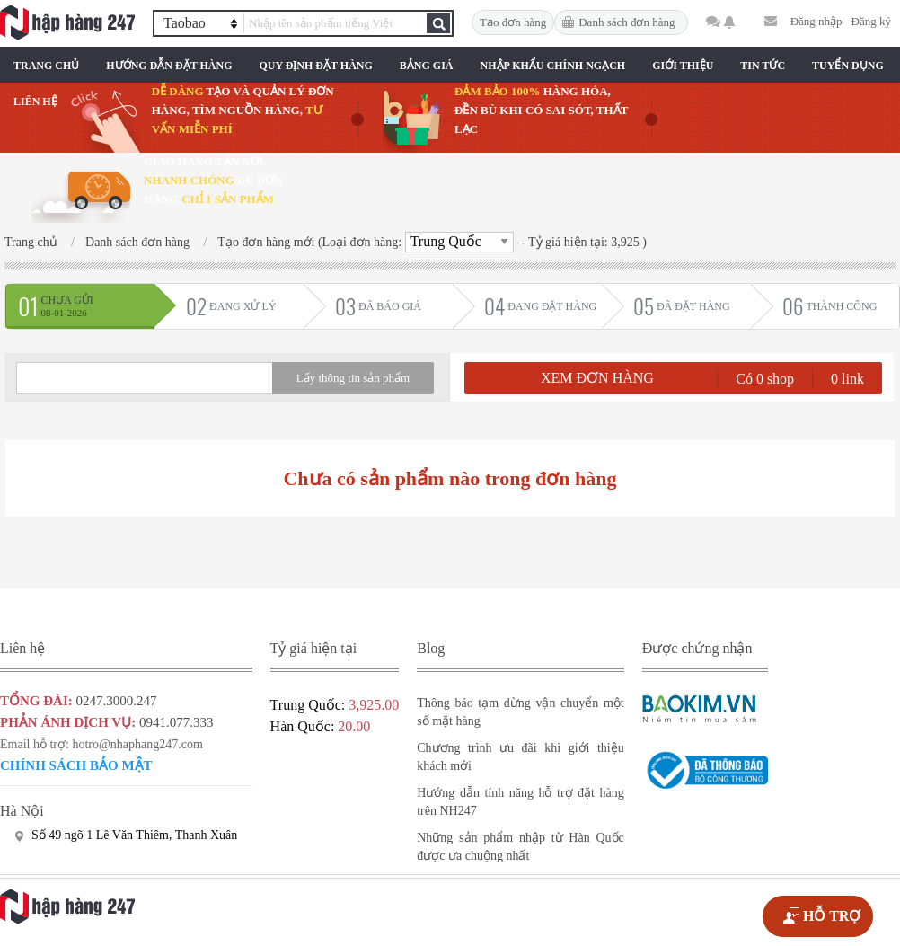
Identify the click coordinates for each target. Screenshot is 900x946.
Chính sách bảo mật (76, 765)
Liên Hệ (35, 101)
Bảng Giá (427, 65)
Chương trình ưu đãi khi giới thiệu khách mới (520, 757)
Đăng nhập (816, 21)
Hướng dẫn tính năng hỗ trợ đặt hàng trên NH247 (520, 802)
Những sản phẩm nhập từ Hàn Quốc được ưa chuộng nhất (520, 846)
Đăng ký (871, 21)
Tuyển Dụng (848, 65)
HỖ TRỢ (831, 916)
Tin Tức (762, 65)
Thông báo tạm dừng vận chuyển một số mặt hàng (520, 712)
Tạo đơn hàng (513, 22)
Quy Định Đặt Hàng (315, 65)
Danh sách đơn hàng (626, 22)
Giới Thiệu (682, 65)
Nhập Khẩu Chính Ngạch (553, 65)
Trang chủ (46, 65)
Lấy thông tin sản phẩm (353, 378)
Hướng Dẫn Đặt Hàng (169, 65)
